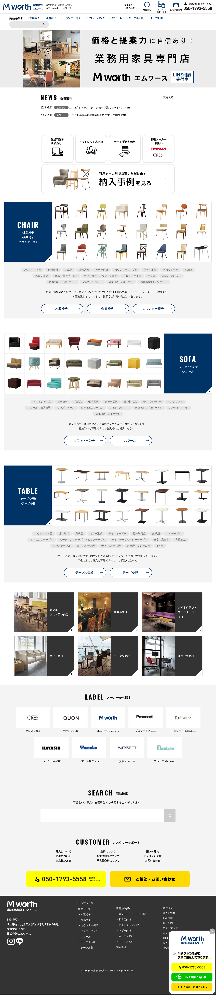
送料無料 (53, 269)
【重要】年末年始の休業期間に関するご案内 (97, 115)
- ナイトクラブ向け (127, 925)
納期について (63, 856)
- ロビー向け (123, 930)
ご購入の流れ (130, 8)
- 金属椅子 (50, 18)
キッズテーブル (62, 545)
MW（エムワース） (92, 408)
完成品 (68, 269)
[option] (108, 58)
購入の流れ (152, 851)
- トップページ (85, 903)
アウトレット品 (32, 269)
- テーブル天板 (135, 18)
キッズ (151, 276)
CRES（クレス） (171, 276)
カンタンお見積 (152, 856)
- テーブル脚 (156, 18)
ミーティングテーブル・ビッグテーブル (82, 539)
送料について (108, 851)
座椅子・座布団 (132, 276)
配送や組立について (108, 856)
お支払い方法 (63, 861)
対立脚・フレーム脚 (138, 545)
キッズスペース (66, 408)
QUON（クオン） (92, 282)
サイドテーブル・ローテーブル (129, 539)
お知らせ (61, 107)
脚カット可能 (170, 269)
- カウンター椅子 (71, 18)
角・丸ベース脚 (86, 545)
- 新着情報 (167, 918)
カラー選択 (101, 269)
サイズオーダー (152, 401)
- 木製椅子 (34, 18)
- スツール (116, 18)
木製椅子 (61, 309)
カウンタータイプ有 (126, 269)
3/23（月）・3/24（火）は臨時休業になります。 (99, 107)
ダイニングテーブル (41, 539)
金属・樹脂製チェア (66, 276)
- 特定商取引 (168, 948)
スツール (130, 441)
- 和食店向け (123, 919)
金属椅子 (107, 309)
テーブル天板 (84, 572)
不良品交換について (108, 861)
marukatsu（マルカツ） (153, 282)
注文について (63, 851)
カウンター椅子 (153, 309)
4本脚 (160, 545)
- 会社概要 (167, 908)
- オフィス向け (124, 941)
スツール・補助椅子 (39, 408)
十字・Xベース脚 (111, 545)
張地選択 (84, 269)
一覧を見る (167, 97)
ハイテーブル (173, 533)
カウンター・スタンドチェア (100, 276)
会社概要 (128, 5)
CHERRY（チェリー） (121, 282)
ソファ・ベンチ (84, 441)
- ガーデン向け (124, 936)
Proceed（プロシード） (62, 282)
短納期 (188, 269)
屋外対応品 (150, 269)
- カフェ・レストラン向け (130, 914)
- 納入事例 (120, 947)
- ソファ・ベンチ (95, 18)
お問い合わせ (152, 861)
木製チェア (41, 276)
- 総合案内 (167, 923)
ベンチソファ (175, 401)
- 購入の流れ (168, 913)
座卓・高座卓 (161, 539)
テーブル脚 (130, 572)
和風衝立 (181, 539)
